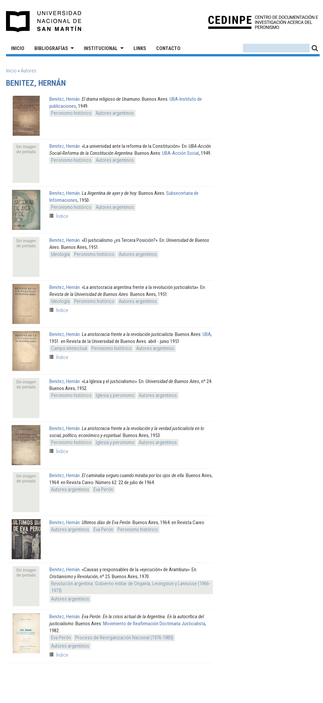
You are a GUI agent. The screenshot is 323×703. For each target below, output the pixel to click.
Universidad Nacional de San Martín (44, 21)
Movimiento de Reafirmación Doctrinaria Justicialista (154, 624)
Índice (62, 216)
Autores (28, 71)
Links (139, 48)
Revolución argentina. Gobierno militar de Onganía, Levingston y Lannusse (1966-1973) (130, 587)
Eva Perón (103, 489)
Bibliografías (51, 48)
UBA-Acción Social (180, 153)
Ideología (60, 254)
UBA (207, 334)
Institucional (101, 48)
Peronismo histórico (71, 113)
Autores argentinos (115, 113)
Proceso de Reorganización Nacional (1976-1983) (124, 638)
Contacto (168, 48)
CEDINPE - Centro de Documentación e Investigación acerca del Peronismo (263, 22)
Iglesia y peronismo (115, 395)
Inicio (17, 48)
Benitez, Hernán (64, 99)
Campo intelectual (69, 348)
